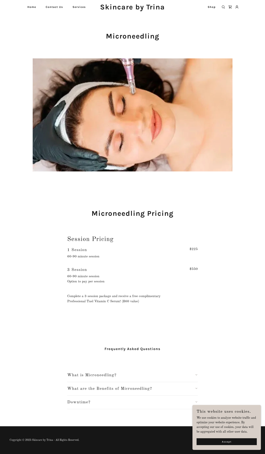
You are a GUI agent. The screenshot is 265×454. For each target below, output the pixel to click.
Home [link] (31, 7)
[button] (237, 7)
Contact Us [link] (54, 7)
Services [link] (79, 7)
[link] (132, 8)
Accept (227, 441)
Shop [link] (212, 7)
